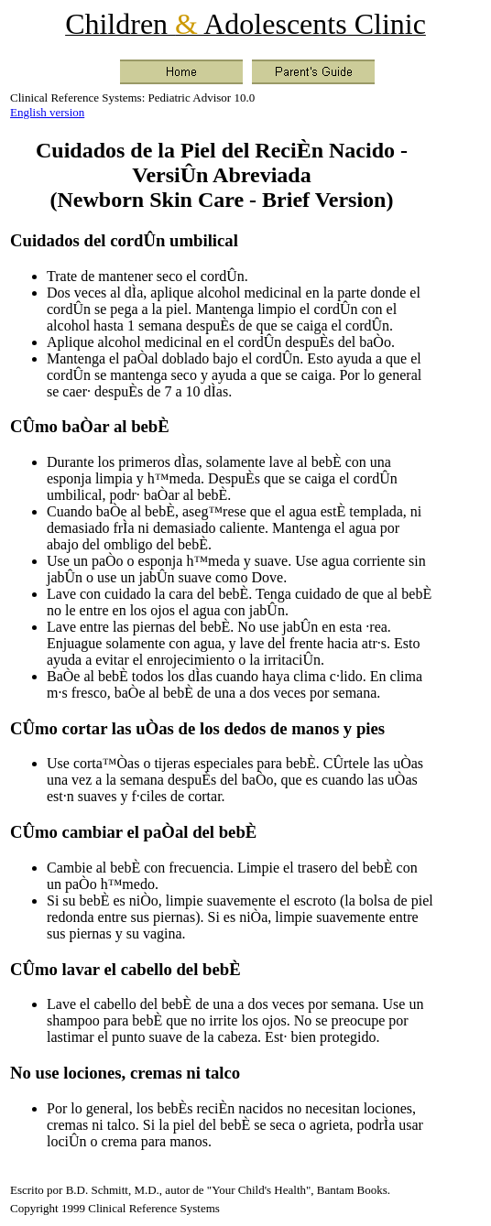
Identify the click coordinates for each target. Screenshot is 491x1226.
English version (47, 112)
